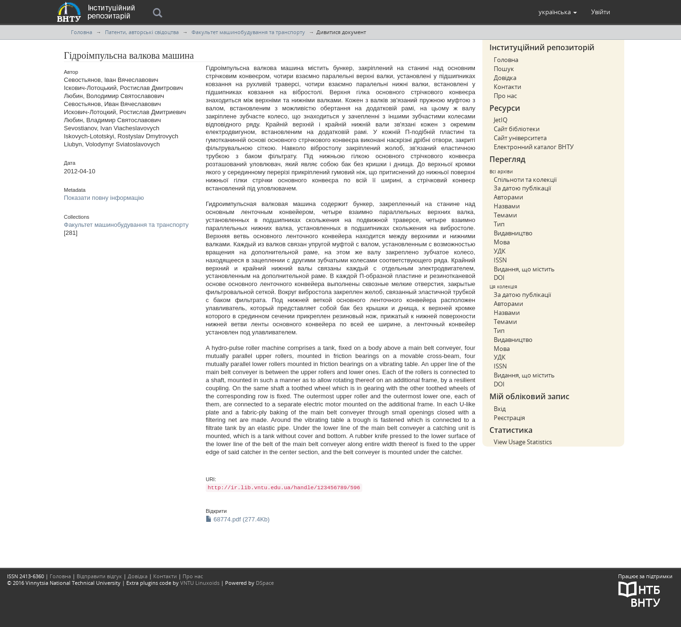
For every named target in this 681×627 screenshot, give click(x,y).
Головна (81, 32)
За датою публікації (522, 188)
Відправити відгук (99, 576)
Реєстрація (509, 417)
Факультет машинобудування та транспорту (248, 32)
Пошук (504, 68)
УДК (500, 251)
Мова (502, 242)
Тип (499, 224)
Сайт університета (520, 138)
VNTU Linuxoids (199, 582)
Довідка (505, 77)
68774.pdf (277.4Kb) (238, 519)
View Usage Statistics (523, 442)
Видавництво (513, 233)
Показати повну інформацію (104, 197)
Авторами (508, 197)
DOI (499, 277)
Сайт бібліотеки (517, 129)
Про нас (505, 95)
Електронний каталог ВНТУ (534, 147)
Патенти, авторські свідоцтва (142, 32)
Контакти (507, 86)
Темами (505, 215)
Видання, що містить (524, 269)
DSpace (265, 582)
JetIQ (500, 120)
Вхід (500, 408)
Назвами (507, 206)
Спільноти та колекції (525, 179)
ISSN (500, 260)
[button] (558, 12)
